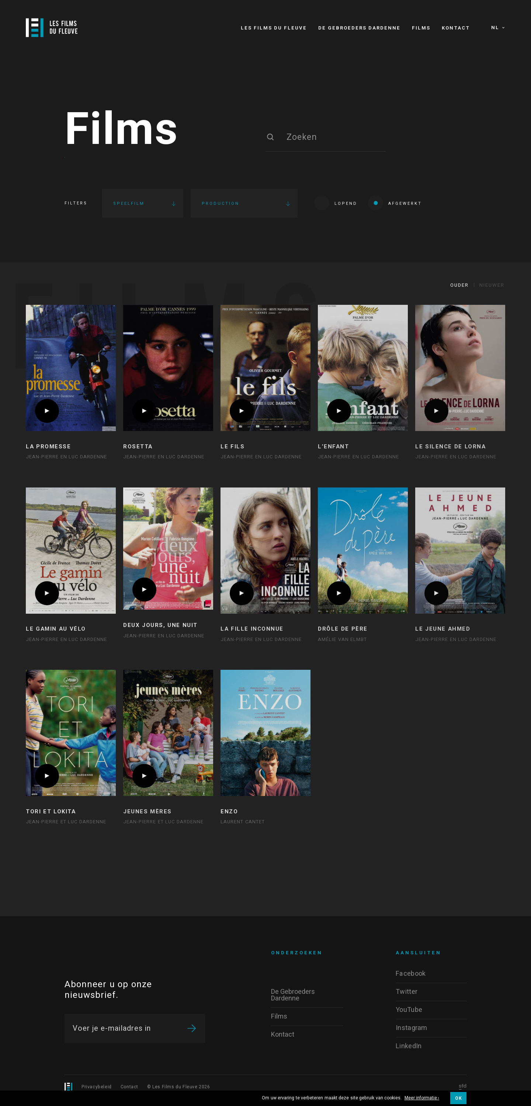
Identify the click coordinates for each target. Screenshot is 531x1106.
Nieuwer (491, 285)
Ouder (459, 285)
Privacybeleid (96, 1086)
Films (122, 130)
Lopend (335, 202)
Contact (129, 1086)
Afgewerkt (395, 202)
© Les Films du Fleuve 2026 (178, 1086)
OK (458, 1098)
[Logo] (51, 27)
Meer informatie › (422, 1098)
